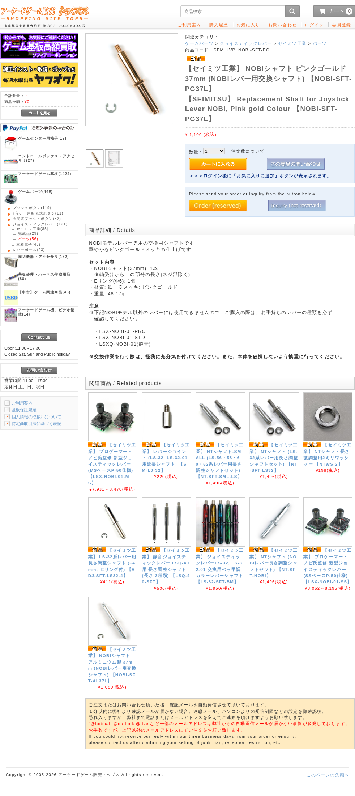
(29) (28, 234)
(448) (35, 192)
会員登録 (341, 24)
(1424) (44, 174)
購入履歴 (218, 24)
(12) (42, 138)
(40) (28, 244)
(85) (32, 229)
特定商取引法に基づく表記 (36, 423)
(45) (44, 292)
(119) (32, 208)
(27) (46, 158)
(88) (44, 276)
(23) (29, 250)
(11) (38, 213)
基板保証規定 (24, 409)
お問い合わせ (282, 24)
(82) (37, 219)
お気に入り (248, 24)
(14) (46, 312)
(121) (40, 224)
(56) (28, 239)
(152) (43, 257)
